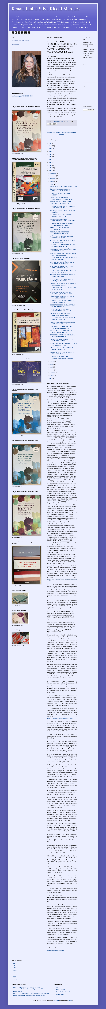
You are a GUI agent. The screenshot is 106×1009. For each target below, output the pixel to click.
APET (58, 987)
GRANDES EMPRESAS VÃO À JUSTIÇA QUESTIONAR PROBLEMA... (62, 262)
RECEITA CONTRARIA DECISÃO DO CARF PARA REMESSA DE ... (63, 250)
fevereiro (53, 372)
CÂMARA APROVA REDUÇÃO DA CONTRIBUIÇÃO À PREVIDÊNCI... (61, 292)
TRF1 (15, 970)
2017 (50, 154)
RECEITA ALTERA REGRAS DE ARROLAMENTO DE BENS (59, 232)
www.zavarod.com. (56, 619)
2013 (50, 165)
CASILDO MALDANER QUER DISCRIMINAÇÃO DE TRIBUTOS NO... (62, 198)
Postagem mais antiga (70, 132)
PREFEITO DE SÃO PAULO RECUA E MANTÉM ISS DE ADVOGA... (61, 314)
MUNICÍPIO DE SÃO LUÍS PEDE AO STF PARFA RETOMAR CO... (62, 353)
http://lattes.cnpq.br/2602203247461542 (23, 96)
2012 (50, 168)
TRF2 (15, 972)
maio (51, 364)
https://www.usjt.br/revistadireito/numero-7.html (60, 718)
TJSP (14, 968)
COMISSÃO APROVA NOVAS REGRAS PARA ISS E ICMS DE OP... (61, 215)
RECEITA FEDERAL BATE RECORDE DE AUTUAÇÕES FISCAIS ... (62, 207)
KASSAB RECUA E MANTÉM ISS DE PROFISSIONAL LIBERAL (61, 331)
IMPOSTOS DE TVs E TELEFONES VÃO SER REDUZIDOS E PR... (62, 348)
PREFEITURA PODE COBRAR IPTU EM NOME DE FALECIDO (62, 340)
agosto (52, 181)
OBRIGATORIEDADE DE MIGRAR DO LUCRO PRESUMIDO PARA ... (61, 224)
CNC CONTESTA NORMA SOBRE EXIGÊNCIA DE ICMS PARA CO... (61, 310)
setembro (53, 178)
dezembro (53, 173)
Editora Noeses (17, 991)
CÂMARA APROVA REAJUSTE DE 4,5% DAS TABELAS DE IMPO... (62, 297)
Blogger (70, 1000)
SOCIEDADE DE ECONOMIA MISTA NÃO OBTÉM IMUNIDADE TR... (62, 305)
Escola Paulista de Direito (63, 992)
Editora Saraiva (60, 989)
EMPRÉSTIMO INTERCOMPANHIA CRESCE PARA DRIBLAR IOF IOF (63, 344)
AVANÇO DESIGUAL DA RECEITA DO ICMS (63, 186)
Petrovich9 (56, 1000)
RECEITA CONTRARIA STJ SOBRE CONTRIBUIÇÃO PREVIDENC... (60, 202)
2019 (50, 148)
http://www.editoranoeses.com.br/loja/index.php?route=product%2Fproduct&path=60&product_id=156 (28, 988)
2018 (50, 151)
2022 (50, 143)
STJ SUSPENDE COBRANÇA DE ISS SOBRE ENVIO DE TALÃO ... (63, 288)
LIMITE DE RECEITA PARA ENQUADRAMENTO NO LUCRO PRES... (63, 220)
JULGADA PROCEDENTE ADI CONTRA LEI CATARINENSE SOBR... (63, 254)
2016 (50, 157)
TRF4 (15, 977)
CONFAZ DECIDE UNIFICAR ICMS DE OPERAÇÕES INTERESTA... (61, 280)
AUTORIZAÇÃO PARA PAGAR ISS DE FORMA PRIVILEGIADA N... (61, 267)
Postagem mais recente (53, 132)
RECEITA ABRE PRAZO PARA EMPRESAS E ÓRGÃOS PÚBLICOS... (63, 258)
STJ (14, 965)
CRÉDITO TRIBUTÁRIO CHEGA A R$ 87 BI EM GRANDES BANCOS (63, 284)
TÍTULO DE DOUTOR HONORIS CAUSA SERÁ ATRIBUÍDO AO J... (62, 335)
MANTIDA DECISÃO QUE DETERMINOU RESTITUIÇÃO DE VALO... (62, 323)
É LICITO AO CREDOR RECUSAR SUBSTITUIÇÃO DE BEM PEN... (60, 189)
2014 (50, 162)
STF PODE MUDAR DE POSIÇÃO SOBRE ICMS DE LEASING (62, 241)
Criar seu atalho (15, 44)
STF (14, 963)
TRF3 (15, 974)
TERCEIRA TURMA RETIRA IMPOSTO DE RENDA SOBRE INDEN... (63, 275)
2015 (50, 159)
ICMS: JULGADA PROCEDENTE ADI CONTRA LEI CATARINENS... (61, 327)
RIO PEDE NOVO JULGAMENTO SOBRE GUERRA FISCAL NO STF (62, 245)
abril (51, 367)
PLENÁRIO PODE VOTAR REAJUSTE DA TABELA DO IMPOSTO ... (62, 318)
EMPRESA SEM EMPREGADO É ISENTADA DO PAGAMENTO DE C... (63, 271)
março (52, 370)
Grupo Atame (60, 994)
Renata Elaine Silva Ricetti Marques (46, 8)
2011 (50, 170)
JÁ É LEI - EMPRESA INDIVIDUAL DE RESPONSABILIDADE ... (61, 237)
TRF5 (15, 979)
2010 (50, 379)
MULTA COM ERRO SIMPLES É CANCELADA (59, 228)
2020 (50, 146)
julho (51, 184)
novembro (53, 176)
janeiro (52, 375)
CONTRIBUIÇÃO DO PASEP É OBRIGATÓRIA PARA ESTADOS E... (61, 357)
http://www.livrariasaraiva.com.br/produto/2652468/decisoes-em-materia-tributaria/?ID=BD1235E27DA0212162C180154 (31, 994)
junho (52, 361)
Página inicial (61, 133)
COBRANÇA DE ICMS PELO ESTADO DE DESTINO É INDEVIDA (62, 301)
